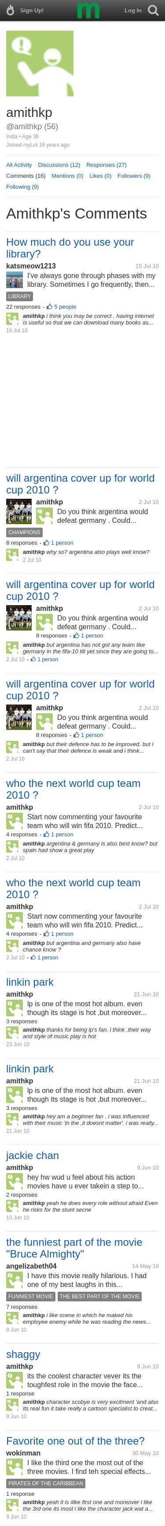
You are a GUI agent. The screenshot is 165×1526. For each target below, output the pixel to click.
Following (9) (22, 186)
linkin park (30, 982)
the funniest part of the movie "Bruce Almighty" (74, 1248)
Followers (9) (133, 176)
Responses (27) (106, 165)
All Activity (19, 165)
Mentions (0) (67, 176)
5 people (65, 306)
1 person (62, 542)
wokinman (23, 1453)
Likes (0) (100, 176)
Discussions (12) (59, 165)
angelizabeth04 (31, 1266)
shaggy (23, 1354)
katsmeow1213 (31, 266)
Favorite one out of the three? (75, 1441)
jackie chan (32, 1155)
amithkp (49, 502)
